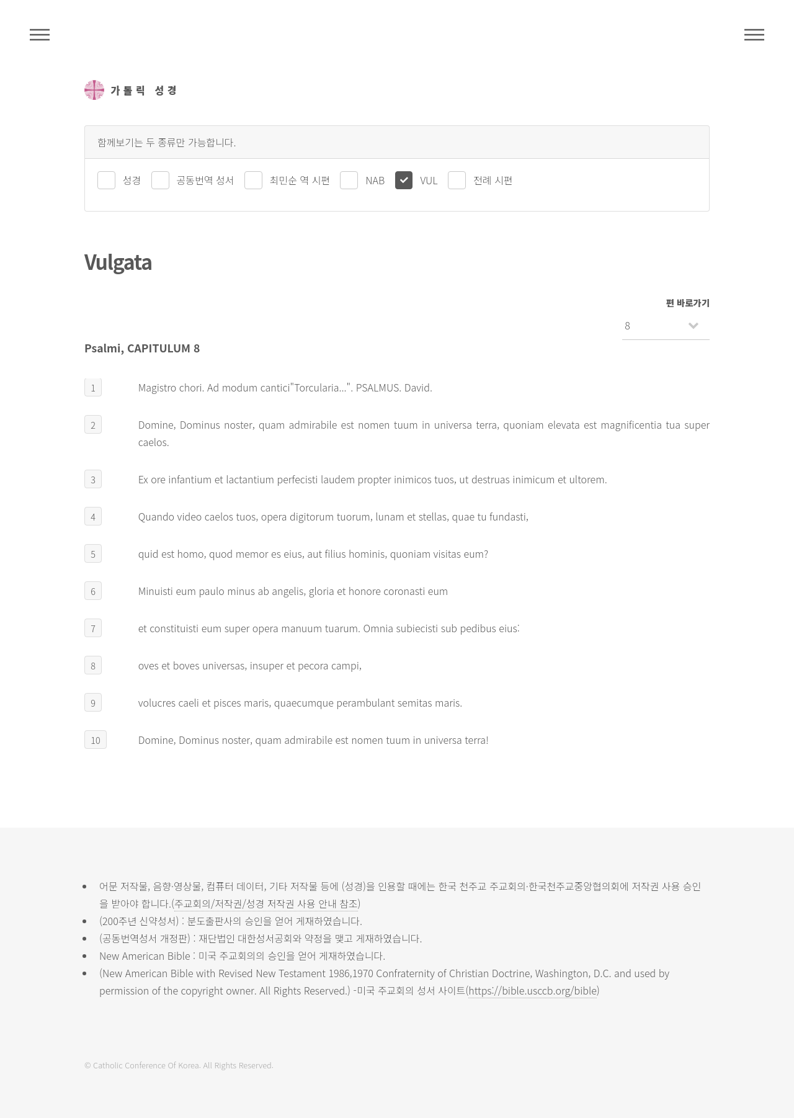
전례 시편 (492, 179)
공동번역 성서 (205, 179)
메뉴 (754, 35)
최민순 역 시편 (300, 179)
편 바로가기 (688, 302)
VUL (428, 179)
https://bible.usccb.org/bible (532, 990)
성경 (132, 179)
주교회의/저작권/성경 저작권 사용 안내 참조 (266, 903)
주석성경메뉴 (40, 35)
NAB (375, 179)
